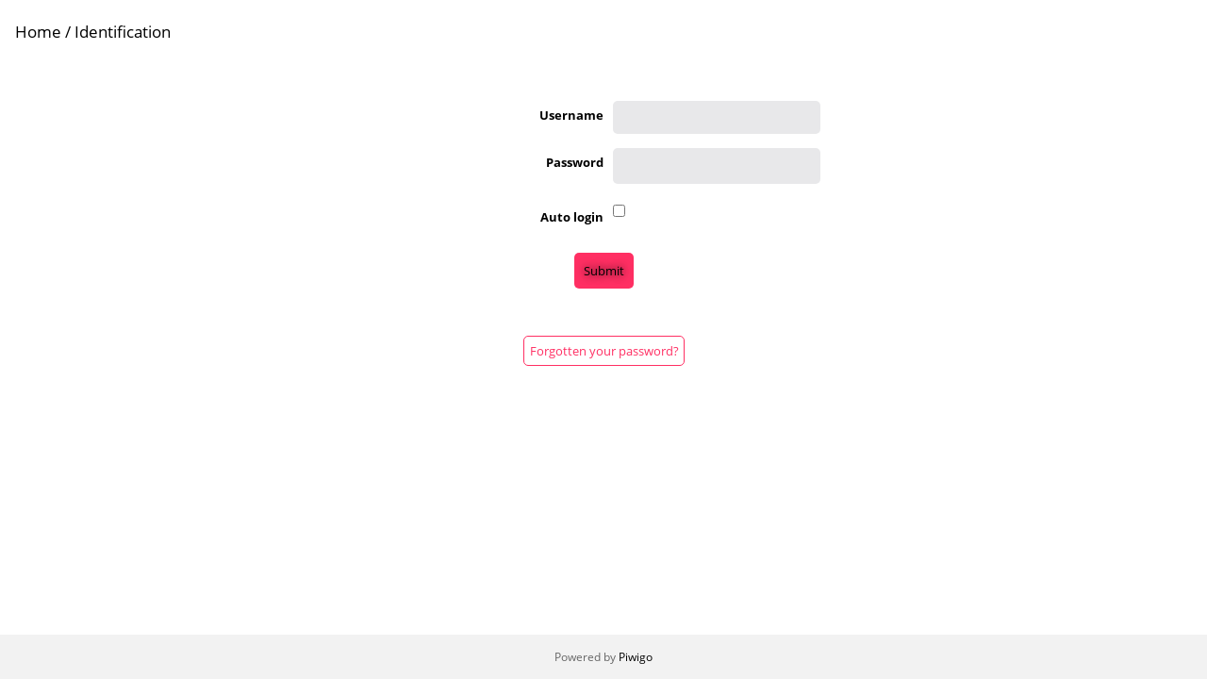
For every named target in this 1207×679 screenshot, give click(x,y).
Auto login (572, 216)
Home (38, 31)
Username (571, 115)
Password (575, 162)
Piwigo (636, 657)
